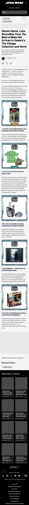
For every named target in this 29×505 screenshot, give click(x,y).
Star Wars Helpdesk (15, 498)
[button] (14, 467)
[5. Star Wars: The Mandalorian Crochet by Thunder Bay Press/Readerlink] (14, 314)
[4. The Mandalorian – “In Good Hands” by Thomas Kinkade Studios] (14, 269)
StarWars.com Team (11, 58)
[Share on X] (7, 63)
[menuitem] (2, 3)
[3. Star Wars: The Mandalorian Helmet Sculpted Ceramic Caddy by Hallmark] (14, 225)
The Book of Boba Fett (18, 91)
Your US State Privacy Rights (14, 493)
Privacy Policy (14, 488)
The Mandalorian (19, 69)
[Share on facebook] (3, 63)
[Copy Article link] (11, 63)
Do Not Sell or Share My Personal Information (14, 503)
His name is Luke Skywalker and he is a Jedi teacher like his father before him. (13, 81)
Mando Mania (7, 367)
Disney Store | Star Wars (14, 496)
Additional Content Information (14, 486)
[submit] (26, 3)
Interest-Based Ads (14, 500)
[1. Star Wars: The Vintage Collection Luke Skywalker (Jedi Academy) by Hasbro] (14, 130)
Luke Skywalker (12, 90)
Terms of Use (14, 484)
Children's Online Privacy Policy (14, 491)
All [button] (5, 12)
